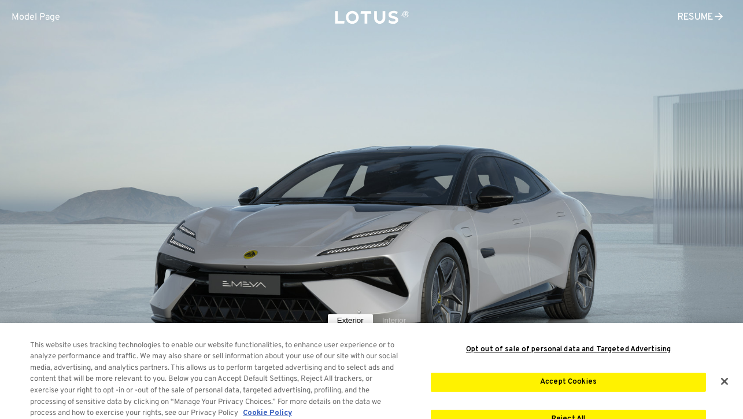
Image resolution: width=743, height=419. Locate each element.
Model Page (36, 17)
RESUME (702, 17)
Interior (394, 320)
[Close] (724, 391)
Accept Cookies (568, 391)
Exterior (350, 320)
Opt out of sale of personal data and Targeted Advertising (568, 359)
